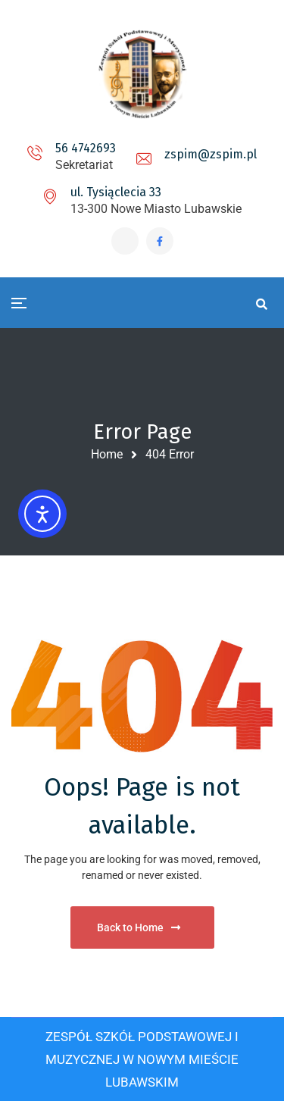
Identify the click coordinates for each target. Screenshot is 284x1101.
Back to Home (138, 927)
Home (107, 454)
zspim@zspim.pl (210, 154)
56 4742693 (85, 148)
